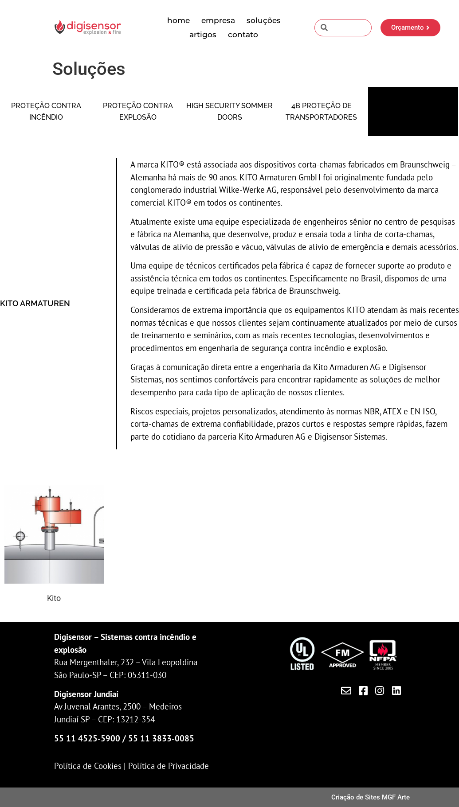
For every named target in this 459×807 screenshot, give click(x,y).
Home (178, 20)
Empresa (218, 20)
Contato (243, 34)
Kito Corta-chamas (413, 111)
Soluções (264, 20)
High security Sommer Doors (229, 111)
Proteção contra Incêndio (46, 111)
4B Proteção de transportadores (321, 111)
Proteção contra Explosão (138, 111)
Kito (54, 598)
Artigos (202, 34)
